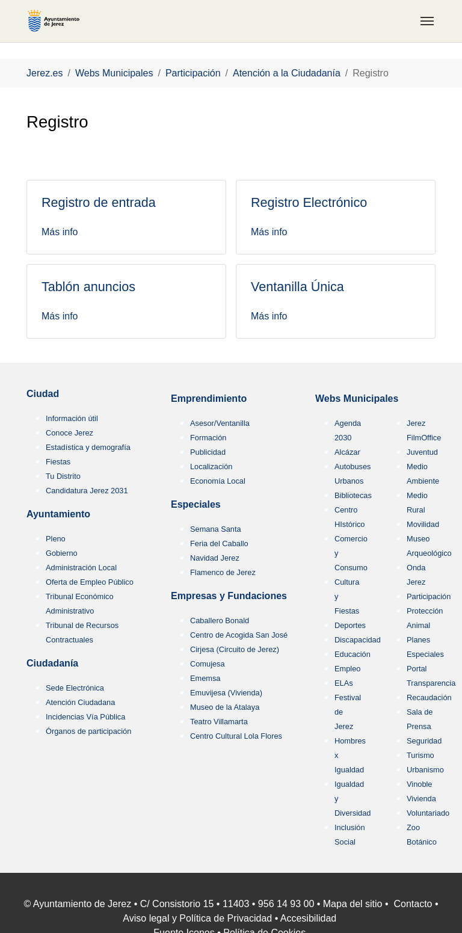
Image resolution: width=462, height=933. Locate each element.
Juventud (422, 452)
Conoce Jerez (69, 432)
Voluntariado (428, 813)
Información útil (72, 418)
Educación (352, 654)
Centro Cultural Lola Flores (236, 736)
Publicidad (208, 452)
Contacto (412, 904)
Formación (208, 437)
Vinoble (419, 784)
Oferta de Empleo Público (90, 582)
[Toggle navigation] (427, 21)
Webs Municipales (356, 398)
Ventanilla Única (297, 286)
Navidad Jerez (214, 557)
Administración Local (81, 567)
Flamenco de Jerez (223, 572)
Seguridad (424, 740)
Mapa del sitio (353, 904)
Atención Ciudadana (80, 702)
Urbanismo (425, 769)
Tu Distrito (63, 476)
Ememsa (205, 678)
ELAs (343, 683)
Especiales (196, 504)
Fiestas (58, 461)
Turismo (420, 755)
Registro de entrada (99, 202)
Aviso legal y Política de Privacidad (197, 918)
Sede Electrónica (75, 687)
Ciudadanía (52, 663)
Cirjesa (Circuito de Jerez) (234, 649)
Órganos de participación (88, 731)
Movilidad (423, 524)
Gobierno (62, 553)
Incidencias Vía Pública (85, 716)
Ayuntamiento (58, 514)
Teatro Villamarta (219, 721)
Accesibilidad (308, 918)
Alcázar (347, 452)
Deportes (350, 625)
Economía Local (217, 480)
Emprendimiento (209, 398)
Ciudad (42, 394)
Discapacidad (357, 639)
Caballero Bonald (219, 620)
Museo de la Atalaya (224, 707)
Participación (429, 596)
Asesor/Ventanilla (220, 423)
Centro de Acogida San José (239, 634)
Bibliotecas (353, 495)
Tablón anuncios (88, 286)
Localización (211, 466)
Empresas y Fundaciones (229, 596)
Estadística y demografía (88, 447)
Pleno (56, 538)
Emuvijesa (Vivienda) (226, 692)
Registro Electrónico (309, 202)
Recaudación (429, 697)
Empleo (347, 668)
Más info (60, 232)
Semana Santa (215, 529)
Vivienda (421, 798)
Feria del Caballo (219, 543)
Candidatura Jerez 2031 (87, 490)
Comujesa (207, 663)
